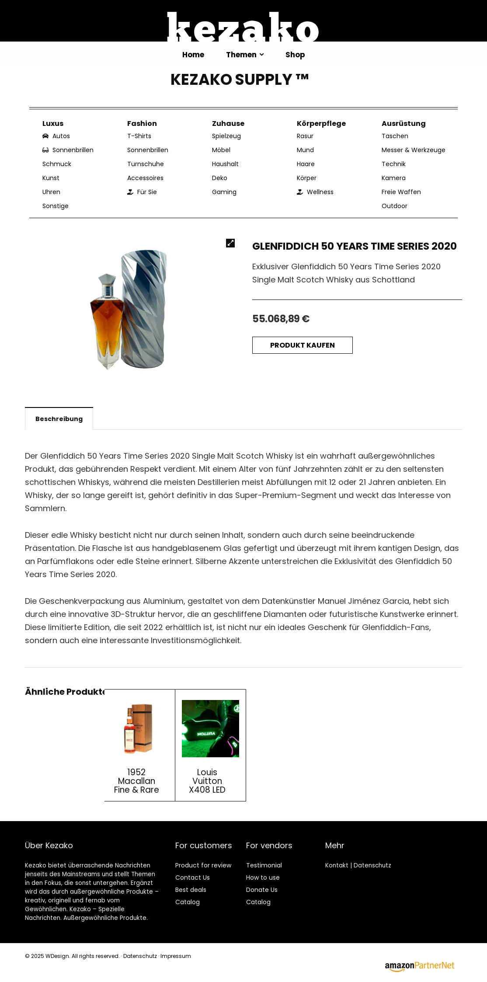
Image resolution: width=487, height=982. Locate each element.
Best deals (190, 889)
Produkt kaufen (302, 345)
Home (193, 54)
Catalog (187, 902)
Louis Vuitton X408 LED (207, 781)
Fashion (142, 123)
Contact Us (192, 877)
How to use (263, 877)
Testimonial (264, 865)
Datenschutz (372, 865)
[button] (230, 243)
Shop (295, 54)
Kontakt (336, 865)
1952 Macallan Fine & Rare (136, 781)
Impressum (175, 956)
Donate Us (262, 889)
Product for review (203, 865)
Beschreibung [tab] (59, 418)
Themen (241, 54)
